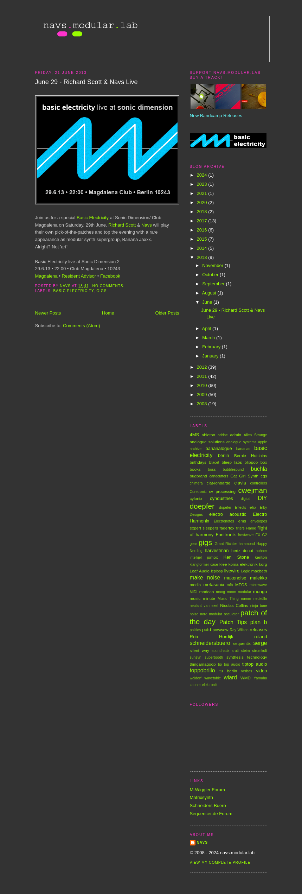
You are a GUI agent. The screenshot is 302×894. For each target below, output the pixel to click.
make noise (205, 578)
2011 (202, 376)
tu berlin (228, 670)
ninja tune (258, 606)
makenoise (235, 578)
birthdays (198, 462)
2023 (202, 184)
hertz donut (242, 550)
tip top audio (229, 664)
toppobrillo (202, 670)
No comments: (109, 286)
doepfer (202, 506)
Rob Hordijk (211, 636)
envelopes (258, 521)
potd (206, 629)
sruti (235, 651)
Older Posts (167, 313)
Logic (245, 571)
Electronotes (224, 521)
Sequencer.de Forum (211, 813)
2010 (202, 385)
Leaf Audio (200, 571)
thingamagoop (203, 664)
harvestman (217, 550)
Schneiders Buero (208, 805)
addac (222, 435)
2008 (202, 403)
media (195, 584)
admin (235, 434)
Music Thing (228, 599)
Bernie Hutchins (250, 455)
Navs (146, 225)
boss (212, 469)
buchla (259, 469)
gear (193, 544)
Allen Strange (255, 435)
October (211, 274)
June (207, 302)
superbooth (214, 657)
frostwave (245, 535)
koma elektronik (243, 564)
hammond (247, 544)
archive (196, 449)
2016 (202, 230)
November (213, 265)
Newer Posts (48, 313)
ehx (253, 507)
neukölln (260, 599)
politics (195, 630)
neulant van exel (204, 606)
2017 (202, 220)
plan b (258, 622)
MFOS (241, 584)
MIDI (194, 592)
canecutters (218, 476)
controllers (258, 483)
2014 (202, 248)
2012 (202, 367)
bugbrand (198, 476)
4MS (194, 434)
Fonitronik (226, 534)
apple (262, 442)
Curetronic (198, 492)
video (261, 670)
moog (220, 592)
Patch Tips (233, 622)
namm (246, 599)
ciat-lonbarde (219, 483)
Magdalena (46, 276)
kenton (261, 557)
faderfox (226, 528)
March (209, 337)
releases (258, 629)
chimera (196, 483)
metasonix (213, 584)
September (214, 283)
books (195, 469)
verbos (246, 671)
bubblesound (233, 469)
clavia (240, 483)
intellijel (196, 557)
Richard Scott (122, 225)
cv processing (222, 491)
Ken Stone (236, 557)
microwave (258, 585)
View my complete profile (220, 862)
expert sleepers (204, 528)
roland (260, 636)
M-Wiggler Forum (207, 789)
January (211, 356)
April (207, 328)
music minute (203, 598)
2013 (202, 257)
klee (223, 564)
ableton (208, 434)
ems (242, 521)
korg (263, 564)
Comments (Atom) (81, 325)
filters (240, 528)
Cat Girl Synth (244, 476)
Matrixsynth (201, 797)
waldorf (196, 678)
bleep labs (231, 462)
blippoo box (255, 462)
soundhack (220, 651)
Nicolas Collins (234, 605)
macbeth (259, 571)
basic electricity (73, 291)
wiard (230, 677)
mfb (230, 585)
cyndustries (221, 498)
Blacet (214, 462)
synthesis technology (246, 657)
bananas (243, 449)
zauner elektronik (204, 685)
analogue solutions (207, 441)
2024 (202, 175)
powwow (221, 629)
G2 (264, 535)
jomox (212, 557)
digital (245, 499)
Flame (251, 528)
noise (194, 614)
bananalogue (218, 448)
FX (258, 535)
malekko (258, 578)
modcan (206, 591)
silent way (199, 650)
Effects (240, 507)
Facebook (110, 276)
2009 (202, 394)
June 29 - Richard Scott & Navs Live (86, 81)
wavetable (212, 678)
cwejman (252, 490)
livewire (231, 570)
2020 (202, 202)
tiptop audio (254, 664)
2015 (202, 239)
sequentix (242, 643)
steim (245, 651)
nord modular (211, 614)
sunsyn (195, 657)
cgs (264, 476)
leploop (217, 571)
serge (260, 643)
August (209, 293)
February (212, 346)
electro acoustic (227, 514)
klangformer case (204, 564)
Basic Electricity (93, 217)
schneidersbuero (210, 643)
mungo (260, 591)
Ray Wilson (239, 630)
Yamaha (260, 678)
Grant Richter (226, 544)
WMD (245, 678)
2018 (202, 211)
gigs (101, 291)
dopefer (225, 507)
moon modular (239, 592)
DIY (262, 498)
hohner (261, 551)
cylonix (196, 498)
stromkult (259, 651)
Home (108, 313)
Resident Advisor (79, 276)
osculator (231, 614)
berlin (223, 455)
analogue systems (241, 442)
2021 (202, 193)
